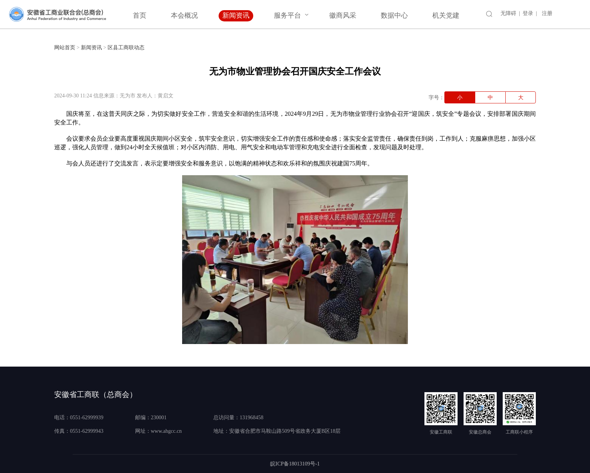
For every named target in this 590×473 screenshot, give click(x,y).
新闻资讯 (235, 15)
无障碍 (508, 13)
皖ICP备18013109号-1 (294, 464)
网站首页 (64, 47)
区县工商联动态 (126, 47)
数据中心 (394, 15)
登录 (528, 13)
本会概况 (184, 15)
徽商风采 (342, 15)
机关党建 (445, 15)
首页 (139, 15)
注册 (547, 13)
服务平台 (287, 15)
